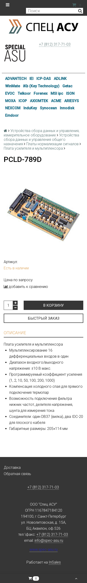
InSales (55, 562)
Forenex (41, 93)
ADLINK (60, 78)
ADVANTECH (15, 78)
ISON (70, 93)
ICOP (23, 101)
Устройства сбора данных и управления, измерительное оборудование (41, 133)
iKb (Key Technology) (41, 86)
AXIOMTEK (39, 101)
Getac (67, 86)
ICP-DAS (43, 78)
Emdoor (12, 115)
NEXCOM (12, 108)
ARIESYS (71, 101)
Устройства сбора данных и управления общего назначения (41, 139)
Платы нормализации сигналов (52, 144)
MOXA (10, 101)
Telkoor (24, 93)
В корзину (53, 305)
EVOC (10, 93)
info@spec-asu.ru (49, 540)
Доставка (12, 467)
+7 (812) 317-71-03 (55, 44)
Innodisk (67, 108)
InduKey (30, 108)
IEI (31, 78)
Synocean (48, 108)
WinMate (12, 86)
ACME (56, 101)
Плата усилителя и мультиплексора (33, 148)
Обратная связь (17, 474)
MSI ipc (57, 93)
